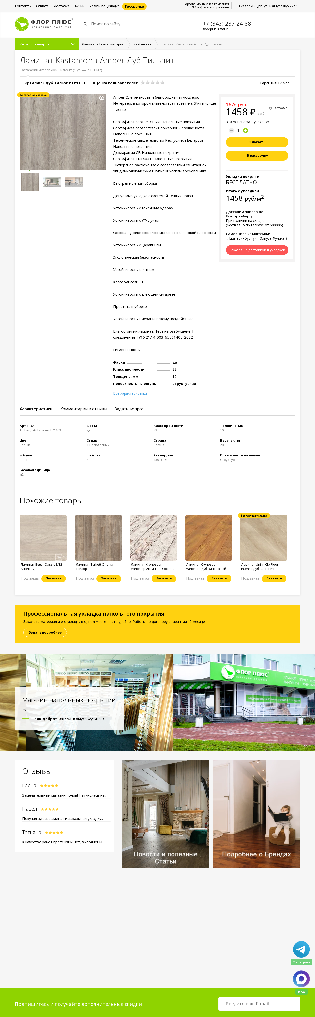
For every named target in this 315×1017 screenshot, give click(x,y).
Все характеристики (130, 394)
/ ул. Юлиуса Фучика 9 (69, 719)
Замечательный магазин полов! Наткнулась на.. (64, 795)
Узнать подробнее (45, 633)
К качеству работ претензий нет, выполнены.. (63, 842)
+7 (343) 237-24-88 (227, 23)
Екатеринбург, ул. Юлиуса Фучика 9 (268, 6)
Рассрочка (134, 6)
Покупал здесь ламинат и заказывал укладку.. (62, 819)
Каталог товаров (34, 44)
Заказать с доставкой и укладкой (257, 250)
